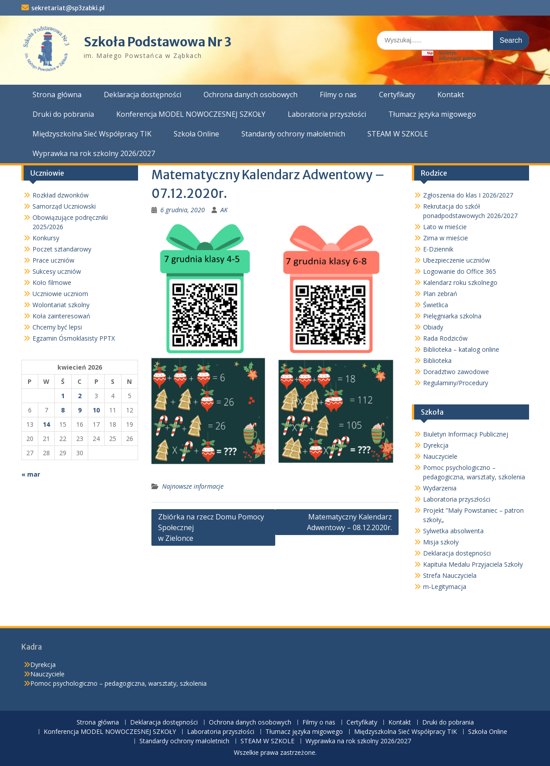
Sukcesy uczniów (57, 271)
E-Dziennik (438, 249)
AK (224, 210)
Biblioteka (437, 360)
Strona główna (57, 94)
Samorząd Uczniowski (64, 206)
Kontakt (450, 94)
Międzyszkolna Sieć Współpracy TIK (92, 134)
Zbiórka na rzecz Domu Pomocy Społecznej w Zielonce (211, 527)
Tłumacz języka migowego (432, 114)
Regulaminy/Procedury (455, 383)
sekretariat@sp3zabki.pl (68, 8)
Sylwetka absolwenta (453, 531)
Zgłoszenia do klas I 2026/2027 (468, 195)
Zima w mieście (445, 238)
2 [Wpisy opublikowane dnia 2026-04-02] (79, 395)
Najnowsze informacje (193, 486)
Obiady (433, 327)
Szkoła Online (196, 134)
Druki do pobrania (63, 114)
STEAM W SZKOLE (397, 134)
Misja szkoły (441, 542)
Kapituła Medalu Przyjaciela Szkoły (473, 564)
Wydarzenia (439, 488)
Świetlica (435, 305)
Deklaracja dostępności (142, 94)
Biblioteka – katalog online (461, 349)
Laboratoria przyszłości (327, 114)
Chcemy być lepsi (57, 327)
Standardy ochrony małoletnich (293, 134)
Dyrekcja (435, 445)
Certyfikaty (397, 94)
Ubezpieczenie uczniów (456, 260)
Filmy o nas (338, 94)
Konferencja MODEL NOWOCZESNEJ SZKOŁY (190, 114)
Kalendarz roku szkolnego (460, 282)
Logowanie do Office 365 (459, 271)
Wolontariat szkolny (61, 305)
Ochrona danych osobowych (250, 94)
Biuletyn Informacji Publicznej (465, 434)
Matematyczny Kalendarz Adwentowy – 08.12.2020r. (349, 522)
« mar (30, 474)
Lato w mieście (445, 226)
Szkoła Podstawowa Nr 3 (158, 42)
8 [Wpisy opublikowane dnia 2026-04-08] (63, 410)
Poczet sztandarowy (62, 249)
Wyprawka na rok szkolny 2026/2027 (94, 153)
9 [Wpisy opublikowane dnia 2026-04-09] (79, 410)
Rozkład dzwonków (61, 195)
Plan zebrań (440, 293)
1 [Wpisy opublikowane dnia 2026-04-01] (63, 395)
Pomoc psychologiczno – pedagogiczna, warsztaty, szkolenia (118, 683)
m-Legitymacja (444, 586)
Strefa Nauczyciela (450, 575)
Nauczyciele (440, 456)
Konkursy (46, 238)
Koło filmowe (52, 282)
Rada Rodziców (445, 338)
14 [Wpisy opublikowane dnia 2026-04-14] (46, 424)
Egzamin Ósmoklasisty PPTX (74, 338)
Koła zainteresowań (61, 316)
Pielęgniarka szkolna (452, 316)
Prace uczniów (53, 260)
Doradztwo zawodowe (456, 371)
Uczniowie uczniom (60, 293)
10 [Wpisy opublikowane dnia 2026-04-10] (96, 410)
